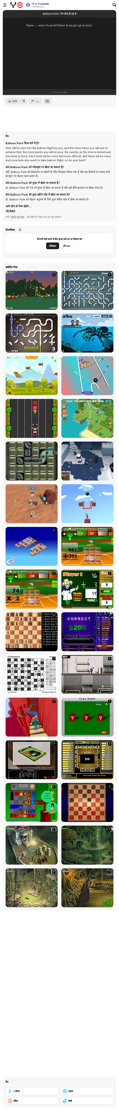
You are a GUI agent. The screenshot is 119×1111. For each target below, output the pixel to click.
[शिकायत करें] (35, 101)
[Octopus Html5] (87, 333)
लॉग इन (66, 246)
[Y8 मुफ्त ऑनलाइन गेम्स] (16, 5)
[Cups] (87, 717)
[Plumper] (32, 461)
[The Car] (32, 759)
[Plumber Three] (32, 333)
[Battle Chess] (32, 631)
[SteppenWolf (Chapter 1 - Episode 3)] (32, 887)
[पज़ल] (87, 1091)
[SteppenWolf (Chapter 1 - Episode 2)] (87, 845)
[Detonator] (32, 546)
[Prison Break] (87, 674)
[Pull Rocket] (87, 375)
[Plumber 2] (87, 290)
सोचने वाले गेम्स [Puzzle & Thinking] (17, 216)
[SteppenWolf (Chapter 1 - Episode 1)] (32, 845)
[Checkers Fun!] (87, 802)
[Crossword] (32, 674)
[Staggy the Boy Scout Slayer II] (32, 290)
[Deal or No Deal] (87, 759)
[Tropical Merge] (87, 418)
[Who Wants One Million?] (87, 631)
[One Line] (87, 503)
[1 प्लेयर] (32, 1091)
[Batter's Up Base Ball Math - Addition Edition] (87, 546)
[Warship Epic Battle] (32, 375)
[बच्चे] (87, 1101)
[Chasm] (32, 717)
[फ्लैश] (32, 1101)
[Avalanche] (87, 461)
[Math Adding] (87, 589)
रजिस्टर (52, 246)
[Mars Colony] (32, 503)
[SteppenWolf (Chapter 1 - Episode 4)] (87, 887)
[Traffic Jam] (32, 802)
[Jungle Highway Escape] (32, 418)
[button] (10, 211)
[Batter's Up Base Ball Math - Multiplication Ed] (32, 589)
